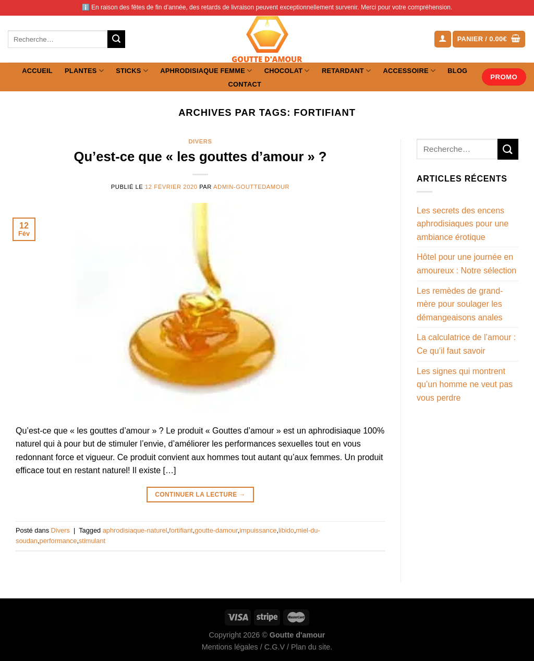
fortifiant (181, 530)
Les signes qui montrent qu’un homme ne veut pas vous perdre (465, 384)
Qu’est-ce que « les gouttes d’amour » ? (200, 156)
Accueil (37, 71)
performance (58, 541)
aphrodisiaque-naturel (135, 530)
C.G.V (274, 647)
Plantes (84, 71)
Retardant (346, 71)
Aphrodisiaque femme (206, 71)
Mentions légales (230, 647)
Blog (457, 71)
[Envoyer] (116, 39)
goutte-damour (216, 530)
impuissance (257, 530)
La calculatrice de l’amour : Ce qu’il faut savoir (466, 344)
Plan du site (310, 647)
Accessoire (409, 71)
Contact (244, 84)
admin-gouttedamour (251, 187)
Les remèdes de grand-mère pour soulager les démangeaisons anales (460, 304)
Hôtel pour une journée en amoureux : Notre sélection (466, 264)
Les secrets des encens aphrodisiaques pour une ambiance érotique (462, 224)
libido (286, 530)
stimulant (92, 541)
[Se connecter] (442, 39)
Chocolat (287, 71)
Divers (200, 141)
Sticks (132, 71)
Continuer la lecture (200, 495)
